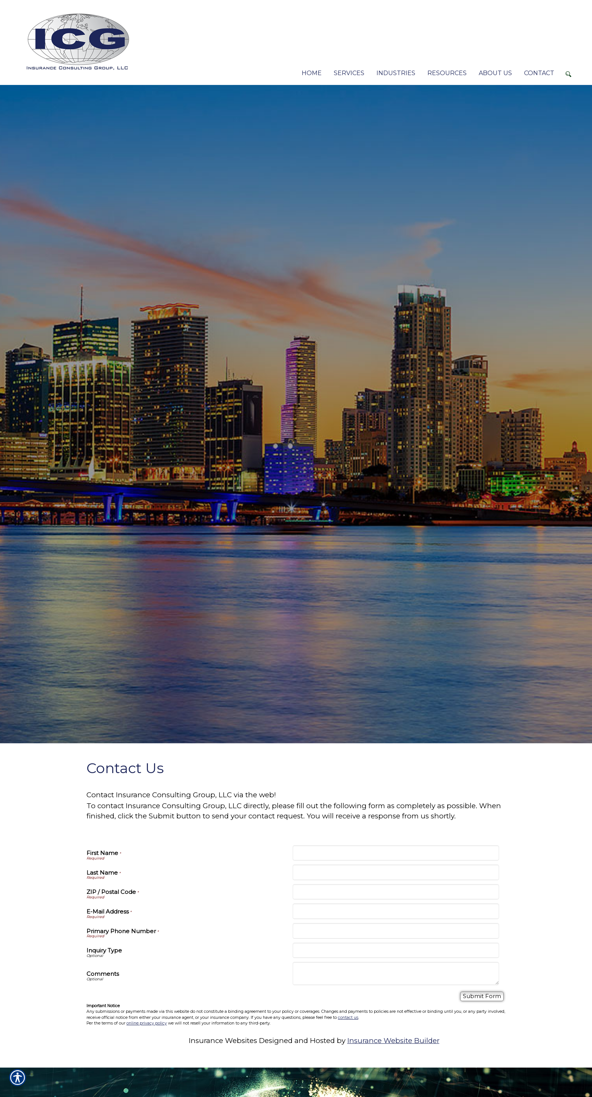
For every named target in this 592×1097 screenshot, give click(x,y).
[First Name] (396, 853)
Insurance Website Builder (393, 1040)
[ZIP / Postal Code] (396, 892)
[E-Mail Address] (396, 911)
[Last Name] (396, 872)
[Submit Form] (482, 996)
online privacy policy (146, 1023)
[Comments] (396, 973)
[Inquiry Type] (396, 950)
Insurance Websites (223, 1040)
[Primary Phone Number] (396, 931)
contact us (348, 1017)
